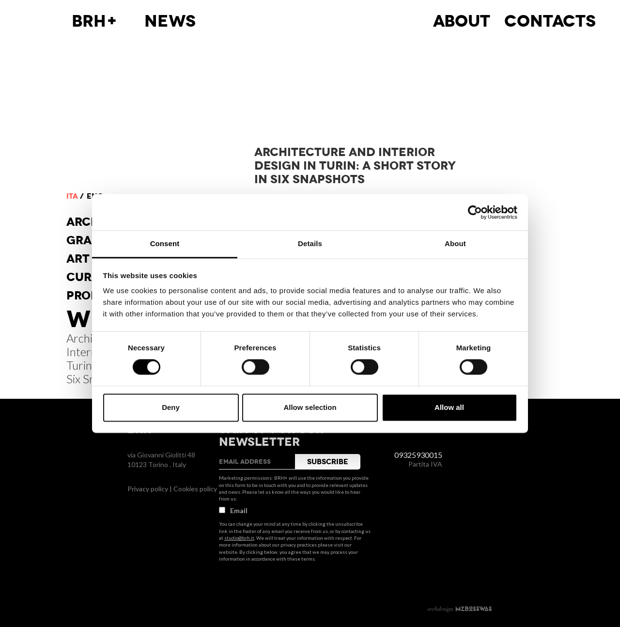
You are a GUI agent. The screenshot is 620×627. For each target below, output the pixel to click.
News (170, 21)
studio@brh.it (239, 538)
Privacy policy (147, 489)
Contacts (550, 21)
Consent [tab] (165, 243)
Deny (171, 407)
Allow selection (309, 407)
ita (72, 196)
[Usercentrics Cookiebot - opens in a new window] (475, 212)
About (461, 21)
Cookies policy (195, 489)
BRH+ (95, 21)
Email (233, 510)
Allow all (449, 407)
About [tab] (455, 243)
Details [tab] (310, 243)
